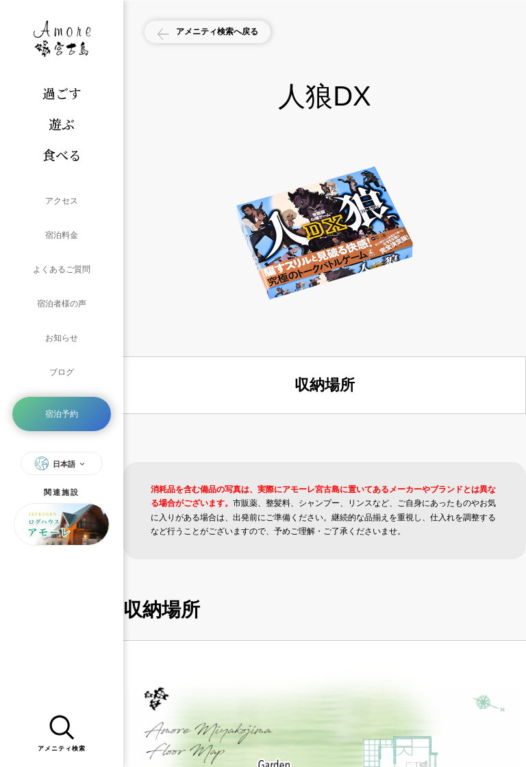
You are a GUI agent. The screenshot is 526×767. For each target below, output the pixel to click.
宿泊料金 (61, 221)
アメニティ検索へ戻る (228, 33)
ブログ (61, 319)
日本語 (61, 395)
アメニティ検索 (62, 728)
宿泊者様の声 (61, 270)
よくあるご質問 (61, 245)
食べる (62, 154)
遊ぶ (62, 123)
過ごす (62, 93)
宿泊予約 (61, 351)
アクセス (61, 196)
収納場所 (325, 384)
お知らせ (61, 295)
